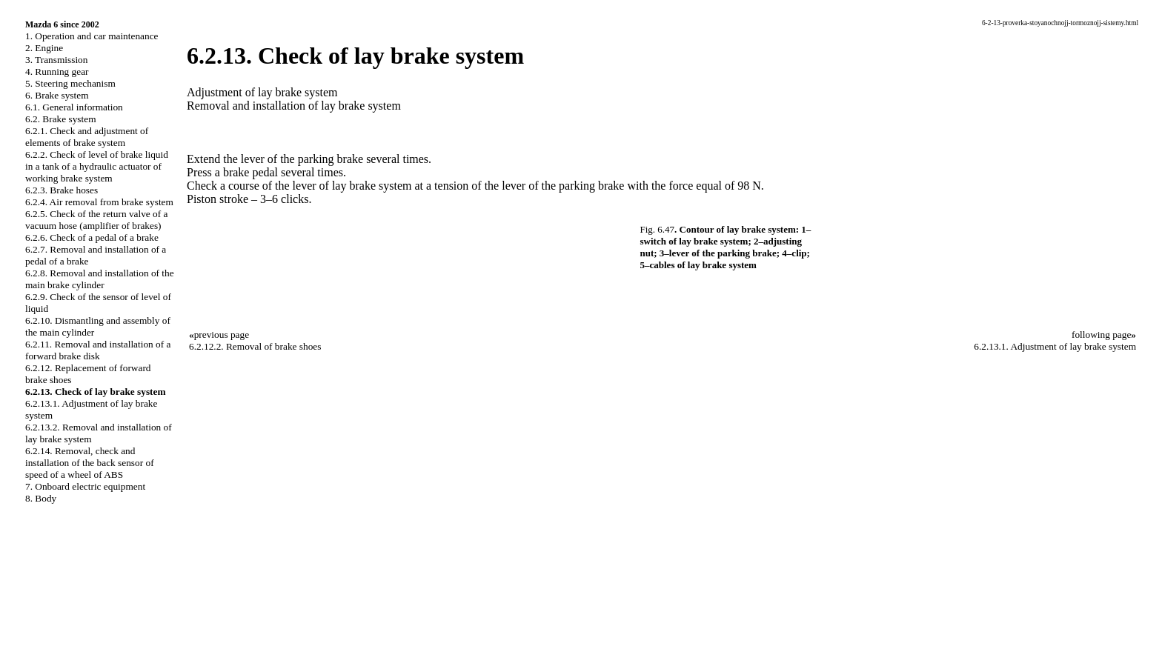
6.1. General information (74, 107)
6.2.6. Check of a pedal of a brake (92, 237)
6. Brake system (57, 95)
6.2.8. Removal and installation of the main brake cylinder (99, 278)
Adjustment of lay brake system (262, 92)
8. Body (40, 498)
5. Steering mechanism (70, 83)
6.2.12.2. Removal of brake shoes (255, 346)
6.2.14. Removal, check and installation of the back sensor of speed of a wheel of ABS (89, 462)
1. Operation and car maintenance (91, 35)
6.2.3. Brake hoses (61, 190)
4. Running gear (57, 71)
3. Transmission (56, 59)
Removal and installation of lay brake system (294, 105)
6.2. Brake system (60, 118)
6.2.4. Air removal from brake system (99, 201)
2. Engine (44, 47)
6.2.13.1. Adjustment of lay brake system (1055, 346)
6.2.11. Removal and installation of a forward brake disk (97, 350)
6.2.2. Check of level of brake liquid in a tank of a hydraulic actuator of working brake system (96, 166)
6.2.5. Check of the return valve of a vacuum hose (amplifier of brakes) (96, 219)
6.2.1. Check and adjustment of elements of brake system (86, 136)
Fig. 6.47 (657, 229)
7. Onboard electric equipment (85, 486)
